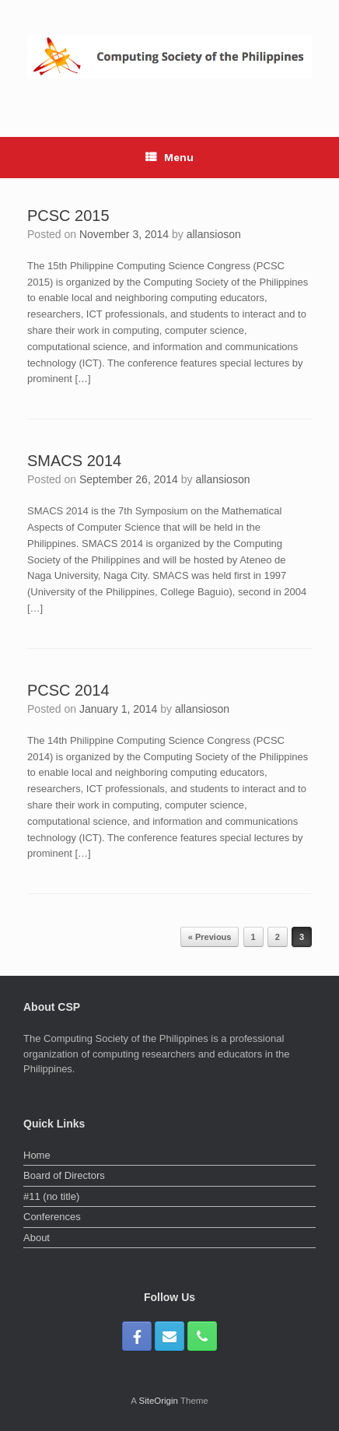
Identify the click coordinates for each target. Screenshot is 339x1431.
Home (37, 1155)
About (36, 1237)
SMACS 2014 (74, 460)
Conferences (52, 1216)
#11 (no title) (51, 1196)
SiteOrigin (158, 1400)
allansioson (214, 234)
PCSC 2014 (68, 690)
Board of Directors (64, 1175)
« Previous (210, 937)
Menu (169, 157)
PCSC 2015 (68, 215)
